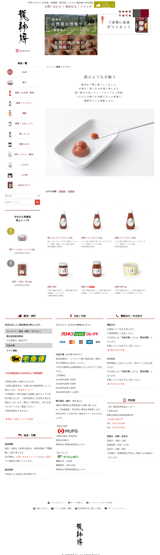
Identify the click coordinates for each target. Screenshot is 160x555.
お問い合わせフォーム (26, 449)
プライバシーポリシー (116, 501)
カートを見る (75, 495)
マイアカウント (56, 495)
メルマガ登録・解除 (61, 501)
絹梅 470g (88, 260)
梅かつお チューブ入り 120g (59, 211)
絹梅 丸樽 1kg (121, 260)
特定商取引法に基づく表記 (88, 501)
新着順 (71, 164)
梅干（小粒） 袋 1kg (21, 281)
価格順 (62, 164)
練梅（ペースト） (64, 39)
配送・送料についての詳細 (19, 412)
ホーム (50, 39)
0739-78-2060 (118, 416)
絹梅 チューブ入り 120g (94, 211)
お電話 (48, 449)
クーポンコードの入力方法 (99, 495)
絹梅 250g (51, 260)
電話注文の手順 (116, 342)
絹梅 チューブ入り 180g (125, 211)
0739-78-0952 (118, 420)
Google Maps (115, 412)
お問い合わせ (39, 501)
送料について (25, 382)
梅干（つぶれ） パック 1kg (22, 249)
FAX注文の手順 (116, 376)
